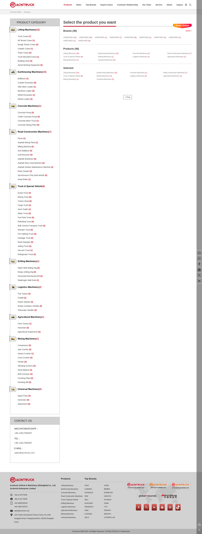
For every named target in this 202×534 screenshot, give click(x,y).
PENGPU (107, 510)
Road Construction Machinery (72, 496)
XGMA (106, 503)
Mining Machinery (67, 514)
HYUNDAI (107, 500)
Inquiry (179, 5)
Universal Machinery (68, 517)
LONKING (88, 489)
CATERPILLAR (109, 517)
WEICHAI (107, 514)
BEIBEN (107, 489)
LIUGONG (88, 514)
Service (158, 5)
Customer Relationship (127, 5)
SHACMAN (89, 503)
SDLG (87, 517)
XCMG (106, 485)
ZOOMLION (108, 492)
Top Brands (91, 5)
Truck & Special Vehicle (69, 500)
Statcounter (125, 531)
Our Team (146, 5)
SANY (87, 485)
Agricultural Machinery (69, 510)
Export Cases (107, 5)
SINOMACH (89, 507)
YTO (105, 507)
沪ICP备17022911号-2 (113, 531)
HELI (86, 500)
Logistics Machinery (68, 507)
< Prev (127, 101)
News (78, 5)
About (169, 5)
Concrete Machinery (68, 492)
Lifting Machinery (67, 485)
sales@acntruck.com (21, 511)
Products (68, 5)
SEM (86, 496)
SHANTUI (107, 496)
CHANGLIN (89, 492)
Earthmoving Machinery (69, 489)
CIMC (87, 510)
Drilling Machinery (67, 503)
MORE (189, 31)
